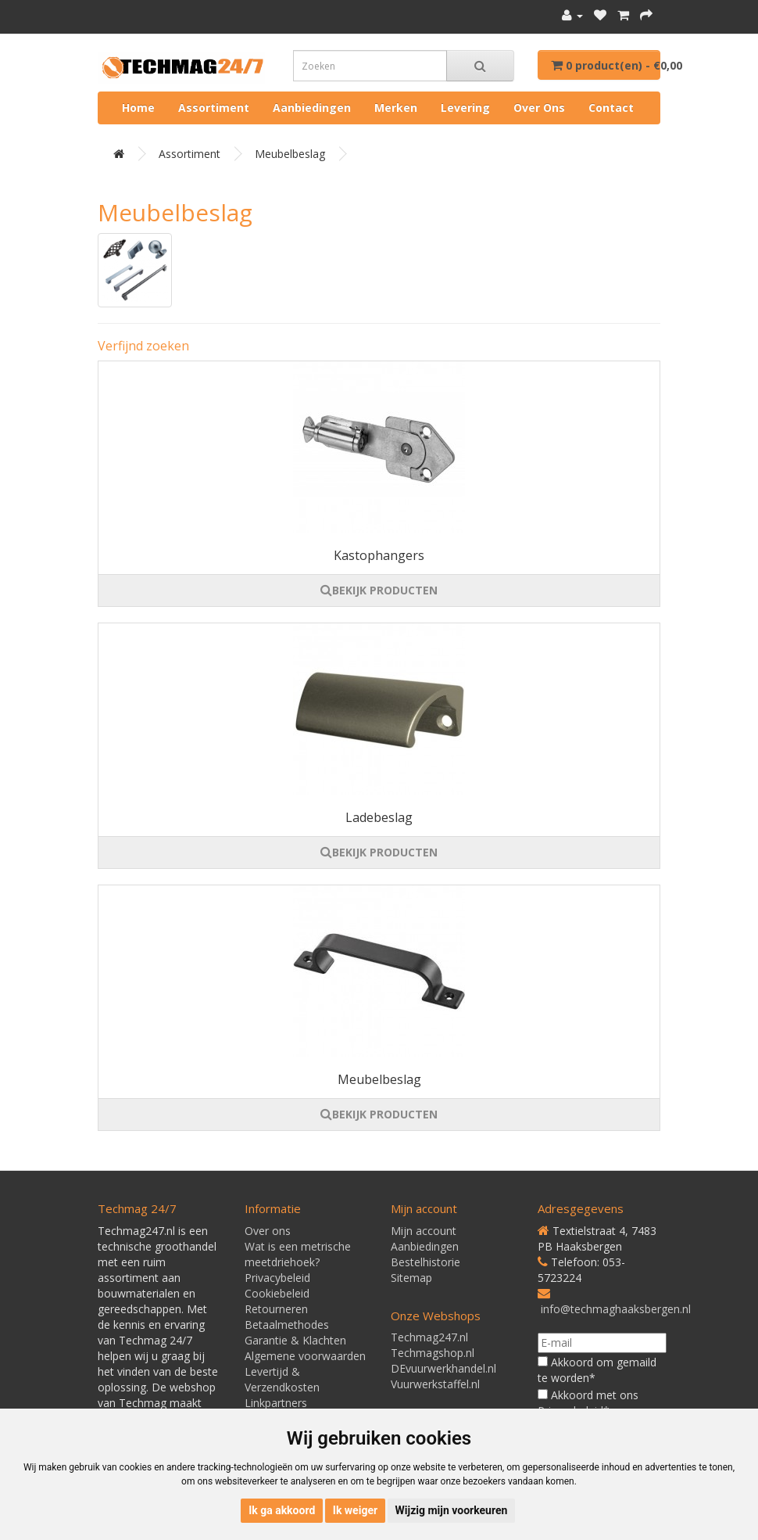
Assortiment (213, 107)
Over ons (539, 107)
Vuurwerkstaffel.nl (435, 1384)
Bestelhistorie (425, 1262)
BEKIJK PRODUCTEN (379, 590)
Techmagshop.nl (432, 1352)
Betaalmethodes (287, 1324)
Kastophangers (379, 555)
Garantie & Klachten (295, 1340)
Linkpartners (276, 1402)
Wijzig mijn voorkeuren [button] (451, 1510)
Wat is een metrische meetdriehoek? (298, 1254)
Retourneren (276, 1308)
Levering (465, 107)
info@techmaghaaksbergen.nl (616, 1308)
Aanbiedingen (312, 107)
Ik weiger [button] (355, 1510)
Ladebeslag (379, 817)
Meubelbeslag (290, 153)
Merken (395, 107)
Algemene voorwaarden (305, 1355)
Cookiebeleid (277, 1293)
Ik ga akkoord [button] (281, 1510)
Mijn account (423, 1230)
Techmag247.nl (429, 1337)
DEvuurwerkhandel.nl (443, 1368)
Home (138, 107)
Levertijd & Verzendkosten (282, 1379)
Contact (611, 107)
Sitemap (411, 1277)
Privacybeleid (277, 1277)
